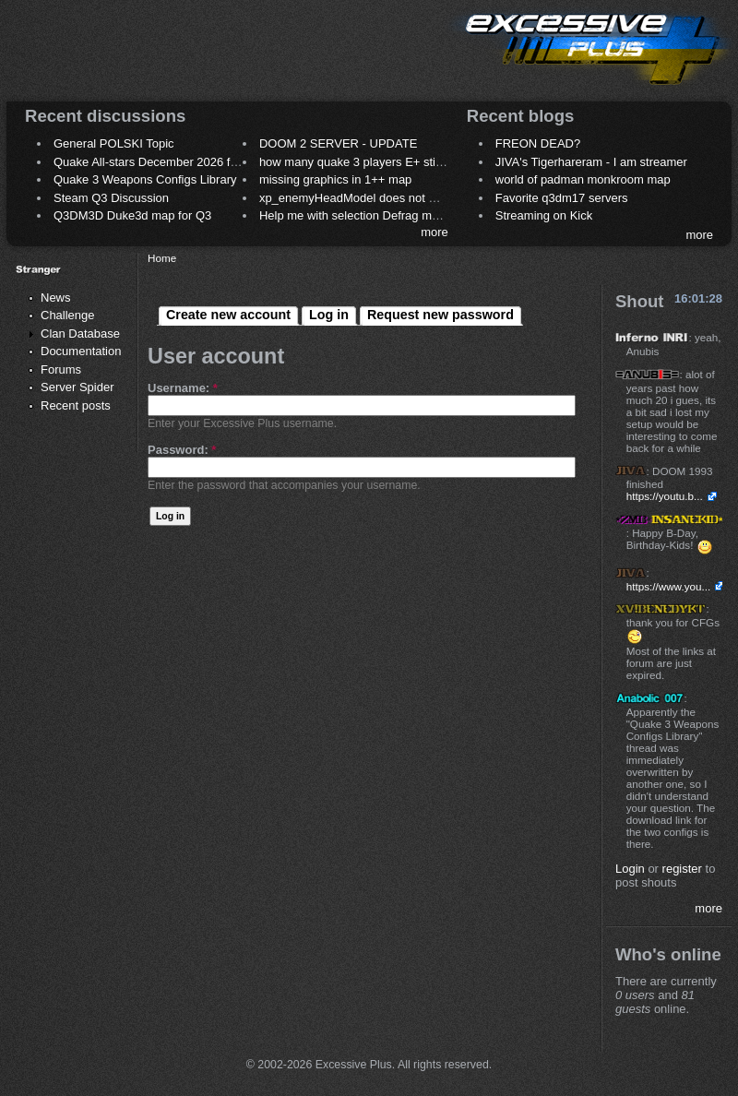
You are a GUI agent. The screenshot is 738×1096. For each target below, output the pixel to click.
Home (162, 258)
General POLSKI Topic (114, 143)
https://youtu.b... (664, 496)
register (682, 869)
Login (630, 869)
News (56, 297)
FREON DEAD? (537, 143)
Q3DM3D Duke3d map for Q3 (132, 215)
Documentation (81, 351)
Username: (183, 388)
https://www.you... (668, 586)
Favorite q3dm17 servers (561, 198)
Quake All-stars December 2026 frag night (165, 162)
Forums (61, 369)
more (434, 232)
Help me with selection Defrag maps (355, 215)
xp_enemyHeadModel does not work (356, 198)
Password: (182, 450)
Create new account (228, 314)
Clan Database (80, 333)
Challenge (68, 315)
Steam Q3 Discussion (111, 198)
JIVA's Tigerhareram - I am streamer (591, 162)
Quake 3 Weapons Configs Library (145, 179)
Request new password (440, 314)
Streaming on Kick (544, 215)
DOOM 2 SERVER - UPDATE (338, 143)
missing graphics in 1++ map (335, 179)
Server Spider (77, 387)
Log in (329, 314)
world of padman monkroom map (583, 179)
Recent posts (76, 405)
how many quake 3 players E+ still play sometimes (393, 162)
